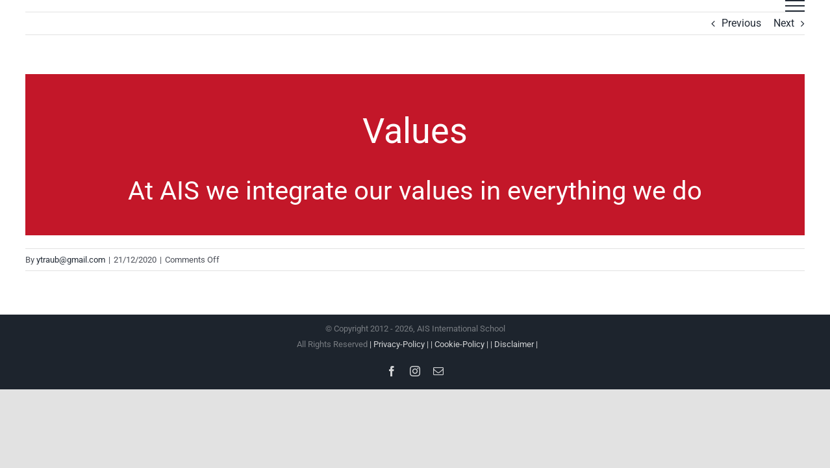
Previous (741, 23)
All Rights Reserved (415, 344)
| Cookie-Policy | (460, 344)
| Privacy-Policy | (400, 344)
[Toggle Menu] (795, 6)
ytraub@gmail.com (70, 260)
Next (783, 23)
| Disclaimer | (514, 344)
